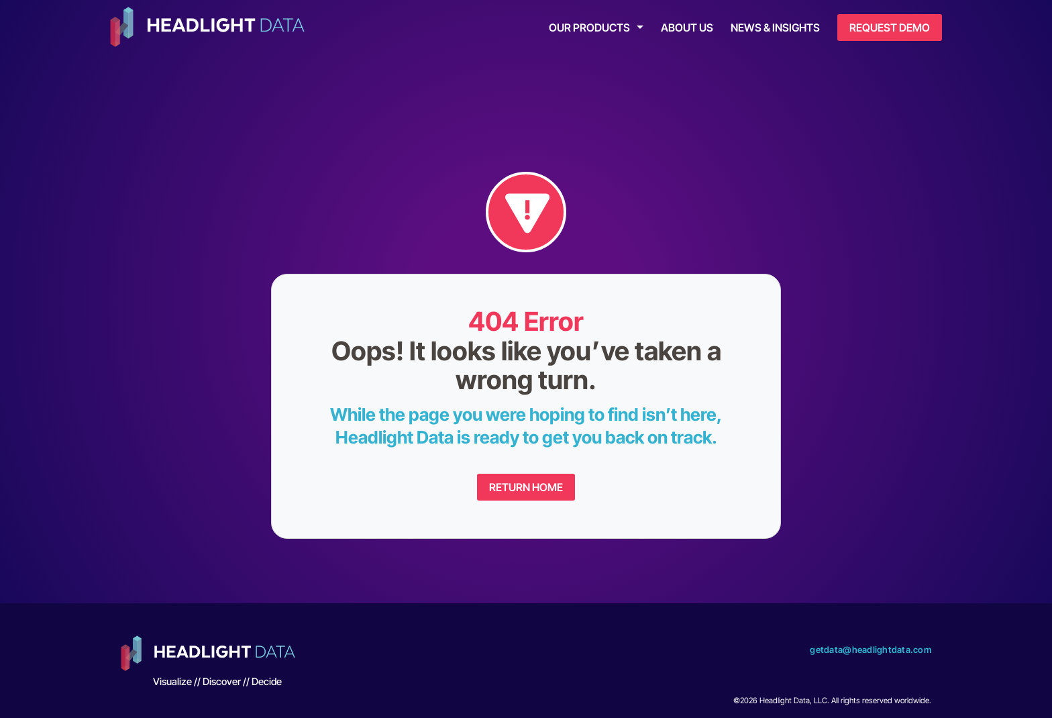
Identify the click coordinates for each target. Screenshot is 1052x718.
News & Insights (775, 27)
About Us (687, 27)
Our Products (589, 27)
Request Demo (889, 27)
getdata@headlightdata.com (870, 649)
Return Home (526, 487)
